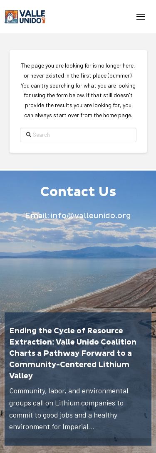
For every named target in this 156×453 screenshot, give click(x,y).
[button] (140, 16)
